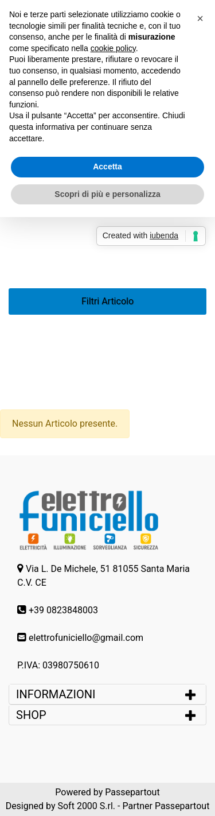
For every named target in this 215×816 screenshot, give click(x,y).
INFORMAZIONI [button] (57, 694)
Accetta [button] (107, 166)
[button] (200, 18)
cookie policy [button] (113, 48)
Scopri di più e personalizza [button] (107, 194)
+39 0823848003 (63, 610)
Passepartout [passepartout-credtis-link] (132, 792)
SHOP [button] (31, 715)
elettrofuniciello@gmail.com (86, 637)
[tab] (107, 694)
